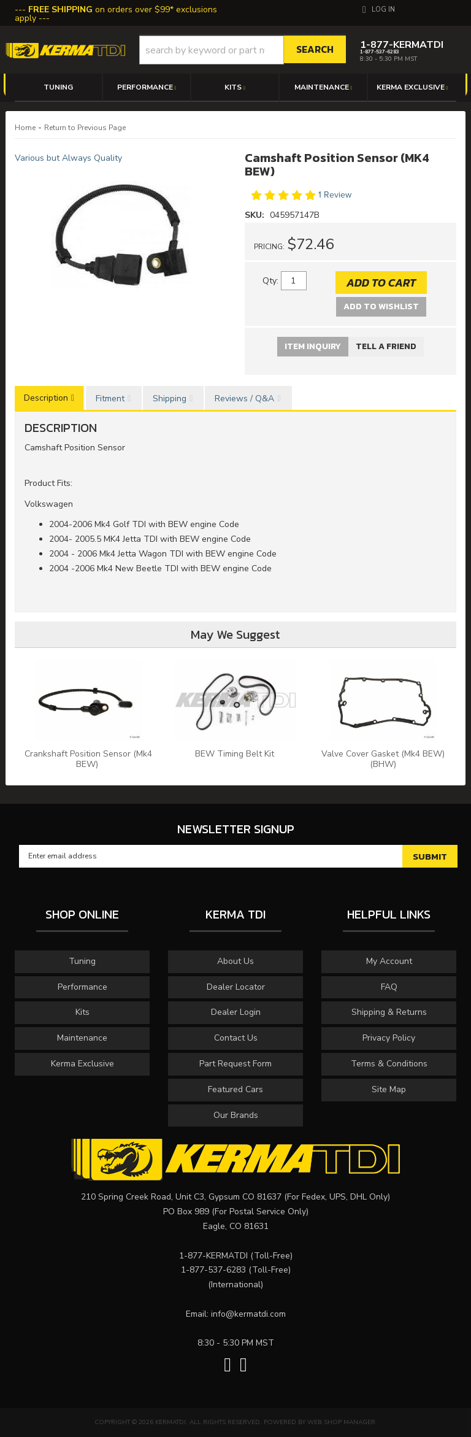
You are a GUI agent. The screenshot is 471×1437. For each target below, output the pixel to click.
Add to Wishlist (381, 306)
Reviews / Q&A (244, 398)
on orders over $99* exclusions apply (116, 14)
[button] (243, 50)
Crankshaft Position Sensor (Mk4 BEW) (88, 759)
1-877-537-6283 (213, 1270)
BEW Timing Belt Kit (236, 754)
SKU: (256, 215)
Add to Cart (381, 282)
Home (25, 128)
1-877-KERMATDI (213, 1256)
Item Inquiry (313, 346)
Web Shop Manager (341, 1422)
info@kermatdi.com (248, 1314)
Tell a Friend (386, 346)
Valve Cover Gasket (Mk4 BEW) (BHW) (383, 759)
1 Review (334, 195)
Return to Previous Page (85, 128)
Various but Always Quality (68, 158)
